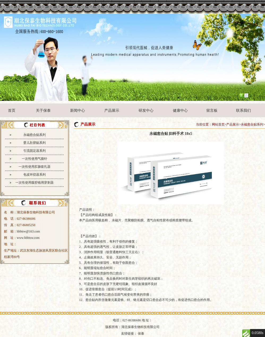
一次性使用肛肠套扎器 (34, 166)
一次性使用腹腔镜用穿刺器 (34, 182)
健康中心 (180, 111)
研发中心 (146, 111)
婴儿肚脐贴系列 (34, 143)
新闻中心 (77, 111)
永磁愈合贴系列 (34, 135)
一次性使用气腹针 (34, 159)
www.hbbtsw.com (28, 238)
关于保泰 (43, 111)
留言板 (211, 111)
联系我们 (243, 111)
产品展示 (111, 111)
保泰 (141, 333)
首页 (11, 111)
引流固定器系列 (34, 151)
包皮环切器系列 (34, 174)
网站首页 (218, 124)
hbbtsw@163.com (28, 231)
